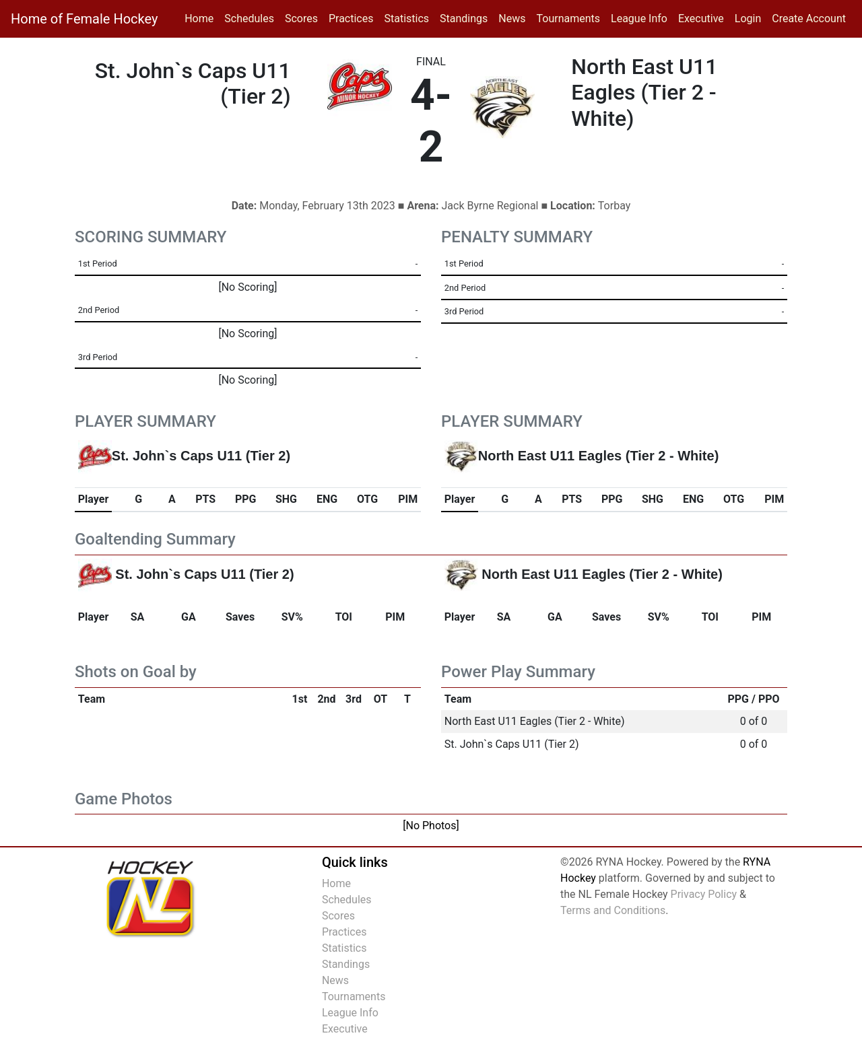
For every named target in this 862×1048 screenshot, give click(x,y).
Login (748, 18)
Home (199, 18)
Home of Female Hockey (84, 19)
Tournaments (569, 18)
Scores (304, 17)
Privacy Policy (704, 894)
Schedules (249, 18)
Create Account (809, 18)
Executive (701, 18)
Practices (354, 17)
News (511, 18)
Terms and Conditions (612, 910)
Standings (464, 18)
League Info (639, 18)
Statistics (409, 17)
